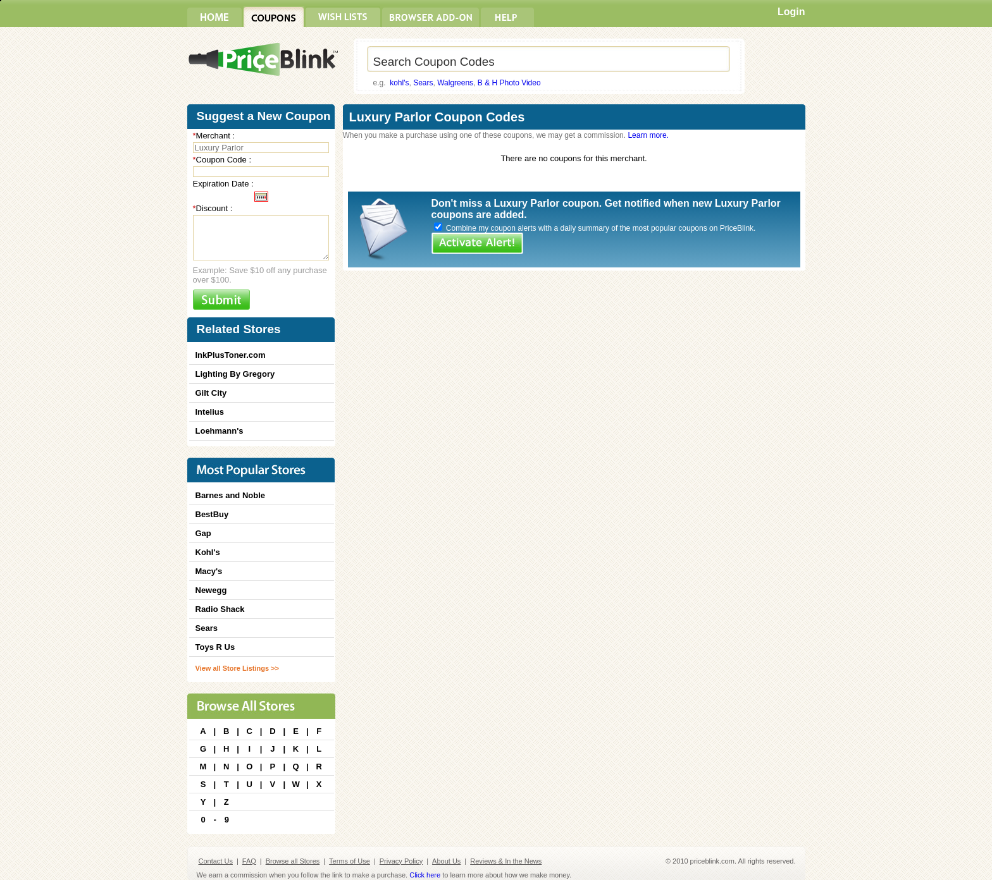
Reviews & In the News (506, 861)
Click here (424, 875)
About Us (446, 861)
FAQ (249, 861)
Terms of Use (349, 861)
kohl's (399, 82)
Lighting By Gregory (235, 374)
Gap (203, 533)
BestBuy (212, 514)
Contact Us (216, 861)
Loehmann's (219, 431)
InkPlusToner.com (230, 355)
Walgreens (455, 82)
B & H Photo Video (509, 82)
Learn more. (648, 135)
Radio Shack (220, 609)
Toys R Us (215, 647)
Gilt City (211, 393)
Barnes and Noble (230, 495)
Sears (423, 82)
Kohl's (207, 552)
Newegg (211, 590)
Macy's (209, 571)
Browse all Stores (293, 861)
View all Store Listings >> (237, 668)
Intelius (210, 412)
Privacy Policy (401, 861)
